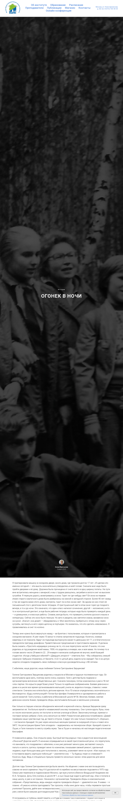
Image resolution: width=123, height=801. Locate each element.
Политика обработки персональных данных (77, 795)
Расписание (76, 5)
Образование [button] (58, 5)
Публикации (54, 7)
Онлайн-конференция (58, 10)
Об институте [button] (39, 5)
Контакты (85, 7)
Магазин (70, 7)
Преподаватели (34, 7)
